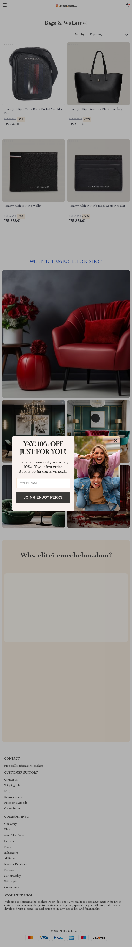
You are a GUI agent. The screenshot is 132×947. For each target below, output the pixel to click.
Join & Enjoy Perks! (43, 497)
